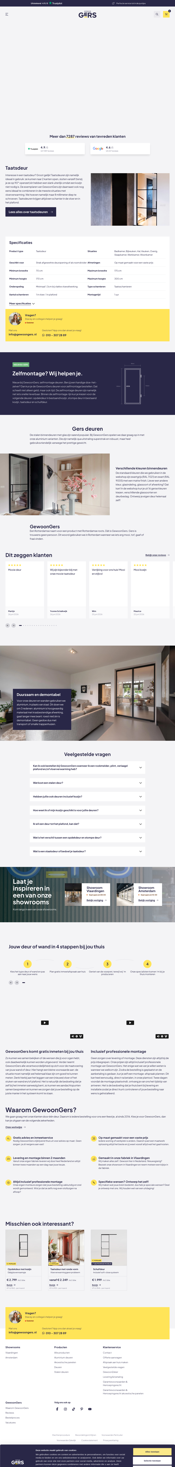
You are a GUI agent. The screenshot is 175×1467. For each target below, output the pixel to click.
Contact (107, 1352)
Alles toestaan (152, 1431)
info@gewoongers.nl (23, 334)
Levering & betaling (113, 1376)
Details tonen (146, 1461)
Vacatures (10, 1422)
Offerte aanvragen (112, 1357)
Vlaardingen (11, 1352)
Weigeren (152, 1449)
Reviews (9, 1412)
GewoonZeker (110, 1371)
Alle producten (62, 1352)
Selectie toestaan (152, 1440)
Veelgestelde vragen (113, 1367)
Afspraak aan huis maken (115, 1362)
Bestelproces (12, 1417)
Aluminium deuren (63, 1357)
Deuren (58, 1367)
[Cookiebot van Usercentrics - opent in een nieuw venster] (18, 1462)
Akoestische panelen (65, 1362)
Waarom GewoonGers (17, 1408)
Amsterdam (11, 1357)
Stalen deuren (61, 1371)
